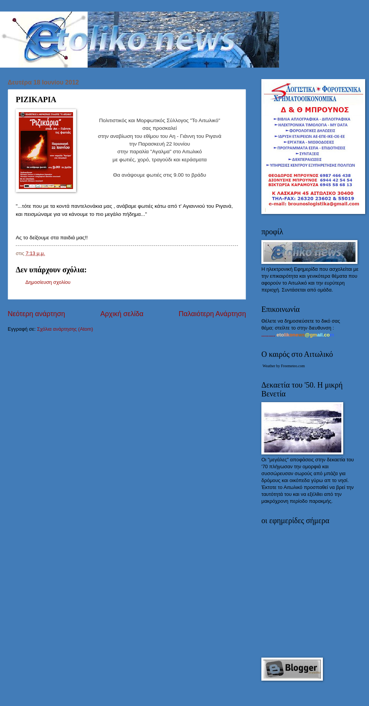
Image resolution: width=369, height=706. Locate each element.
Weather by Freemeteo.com (284, 366)
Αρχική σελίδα (121, 314)
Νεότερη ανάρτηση (36, 314)
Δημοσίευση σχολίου (47, 282)
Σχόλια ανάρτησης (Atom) (65, 329)
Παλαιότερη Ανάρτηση (212, 314)
